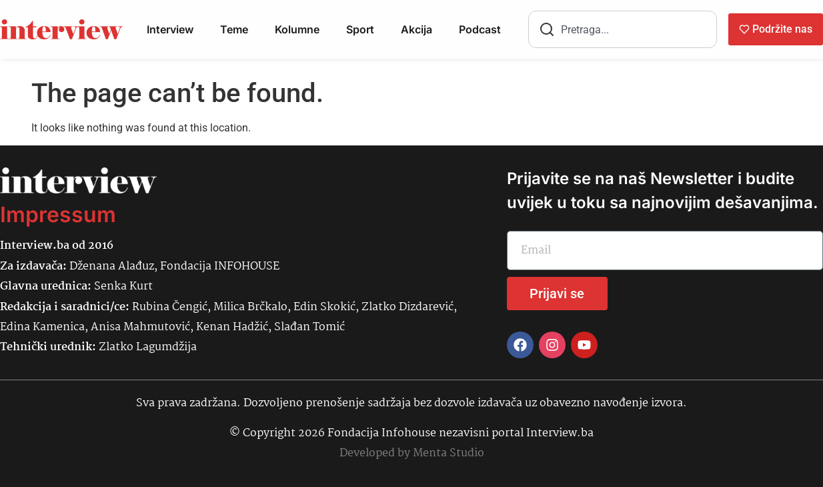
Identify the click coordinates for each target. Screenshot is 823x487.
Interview (170, 29)
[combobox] (622, 29)
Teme (234, 29)
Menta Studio (448, 453)
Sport (360, 29)
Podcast (480, 29)
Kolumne (297, 29)
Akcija (416, 29)
